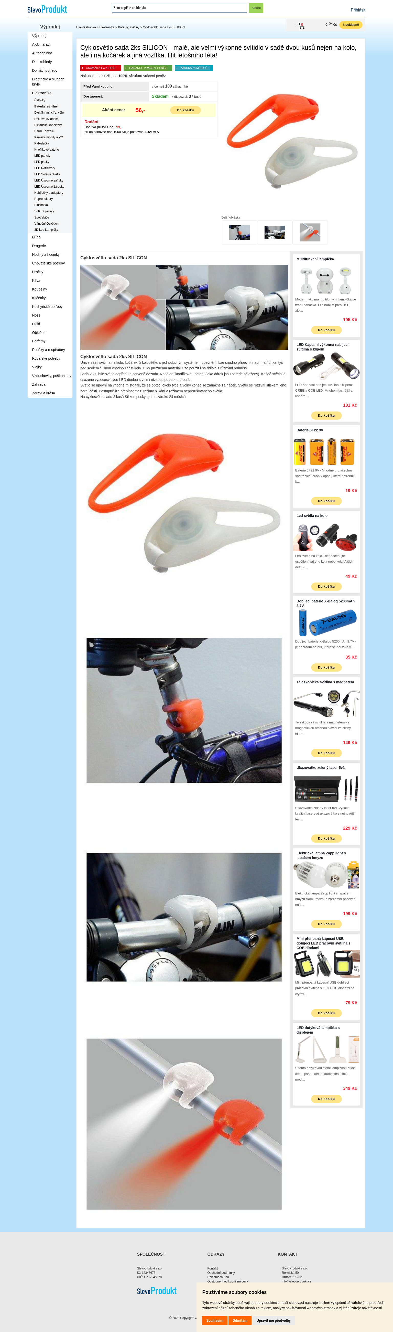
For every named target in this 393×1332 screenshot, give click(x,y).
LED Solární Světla (47, 174)
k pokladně (351, 25)
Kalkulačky (41, 143)
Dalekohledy (42, 62)
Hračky (37, 272)
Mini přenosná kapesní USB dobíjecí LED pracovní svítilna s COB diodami (324, 943)
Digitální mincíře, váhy (49, 112)
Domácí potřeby (45, 70)
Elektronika (106, 27)
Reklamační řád (218, 1277)
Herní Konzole (44, 131)
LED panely (42, 156)
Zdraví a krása (43, 393)
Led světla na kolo (312, 516)
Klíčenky (39, 298)
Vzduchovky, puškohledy (51, 376)
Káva (36, 280)
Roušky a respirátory (48, 350)
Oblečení (39, 333)
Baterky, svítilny (128, 27)
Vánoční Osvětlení (46, 223)
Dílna (36, 237)
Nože (36, 315)
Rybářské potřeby (46, 358)
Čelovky (39, 100)
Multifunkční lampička (315, 259)
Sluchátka (41, 205)
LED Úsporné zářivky (48, 180)
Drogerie (39, 246)
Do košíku (185, 110)
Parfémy (39, 341)
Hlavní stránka (86, 27)
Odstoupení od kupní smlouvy (228, 1281)
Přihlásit (358, 10)
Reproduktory (43, 199)
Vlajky (37, 367)
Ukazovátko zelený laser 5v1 (321, 768)
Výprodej (50, 26)
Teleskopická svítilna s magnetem (325, 682)
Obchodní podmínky (221, 1273)
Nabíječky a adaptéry (48, 193)
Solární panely (44, 211)
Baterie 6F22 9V (310, 430)
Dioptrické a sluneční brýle (49, 81)
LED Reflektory (44, 168)
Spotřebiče (41, 217)
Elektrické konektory (48, 125)
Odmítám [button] (240, 1320)
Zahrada (39, 384)
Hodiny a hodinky (46, 254)
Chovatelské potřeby (48, 263)
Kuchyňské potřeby (47, 307)
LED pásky (41, 162)
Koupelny (39, 289)
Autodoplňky (42, 53)
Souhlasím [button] (214, 1320)
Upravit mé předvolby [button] (274, 1320)
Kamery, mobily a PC (48, 137)
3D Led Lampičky (46, 230)
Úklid (36, 324)
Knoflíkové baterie (46, 149)
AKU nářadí (41, 44)
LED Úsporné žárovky (49, 186)
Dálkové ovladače (46, 119)
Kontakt (213, 1268)
